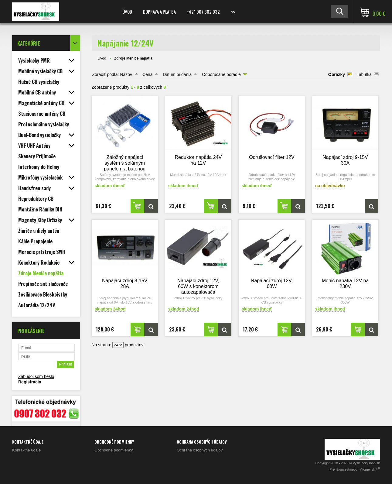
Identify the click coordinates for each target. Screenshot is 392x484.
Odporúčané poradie (221, 74)
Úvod (127, 11)
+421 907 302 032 (203, 11)
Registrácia (29, 381)
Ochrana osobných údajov (200, 450)
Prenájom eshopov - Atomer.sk (354, 469)
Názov (126, 74)
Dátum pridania (177, 74)
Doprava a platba (159, 11)
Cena (147, 74)
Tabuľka (364, 74)
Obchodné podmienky (113, 450)
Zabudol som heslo (36, 376)
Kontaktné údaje (26, 450)
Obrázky (336, 74)
